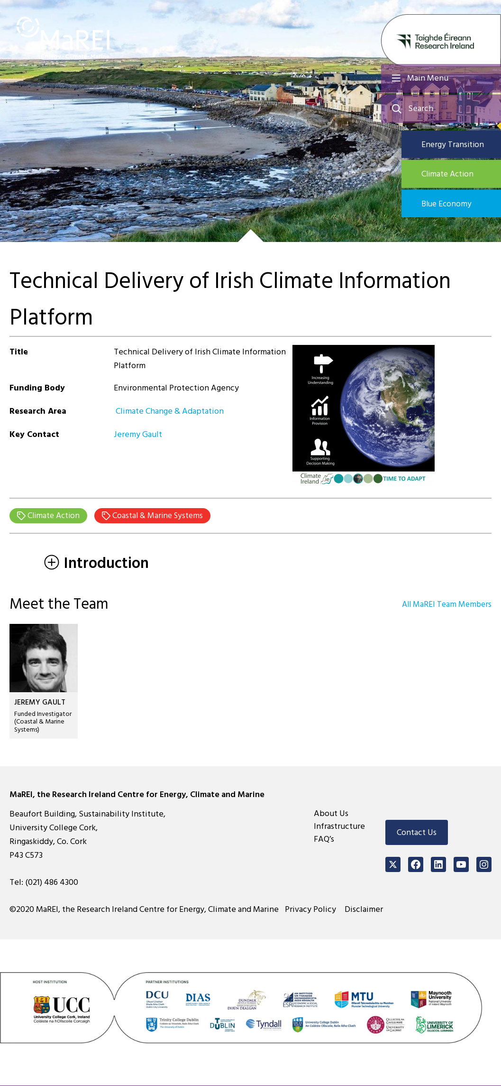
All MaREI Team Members (445, 605)
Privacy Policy (312, 910)
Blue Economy (453, 205)
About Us (331, 814)
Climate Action (454, 175)
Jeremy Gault (138, 434)
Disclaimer (365, 910)
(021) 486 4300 (51, 883)
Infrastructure (339, 827)
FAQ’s (324, 839)
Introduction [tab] (96, 563)
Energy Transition (459, 144)
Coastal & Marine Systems (161, 516)
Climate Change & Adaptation (169, 411)
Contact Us (417, 833)
